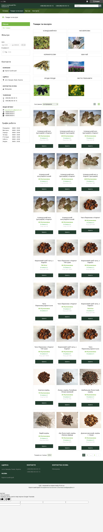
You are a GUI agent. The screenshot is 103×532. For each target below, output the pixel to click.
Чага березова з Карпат (90, 217)
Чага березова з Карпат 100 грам (67, 261)
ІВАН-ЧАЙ (84, 54)
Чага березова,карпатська (44, 304)
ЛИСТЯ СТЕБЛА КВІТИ (84, 78)
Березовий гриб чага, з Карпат (44, 261)
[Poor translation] (7, 499)
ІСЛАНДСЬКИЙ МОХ (50, 31)
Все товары (6, 28)
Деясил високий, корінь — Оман (90, 434)
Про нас (27, 11)
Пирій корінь (44, 433)
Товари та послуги (16, 11)
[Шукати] (99, 6)
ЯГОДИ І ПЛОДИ (49, 78)
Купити (44, 146)
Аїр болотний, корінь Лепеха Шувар (67, 434)
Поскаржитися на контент (49, 487)
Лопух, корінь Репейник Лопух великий (67, 391)
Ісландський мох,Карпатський (44, 175)
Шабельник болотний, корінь (90, 391)
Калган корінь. (44, 390)
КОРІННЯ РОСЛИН (50, 54)
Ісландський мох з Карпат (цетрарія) (67, 132)
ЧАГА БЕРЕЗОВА (84, 31)
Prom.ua (61, 485)
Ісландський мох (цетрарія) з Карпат (44, 132)
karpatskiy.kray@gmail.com (13, 110)
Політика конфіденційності (66, 487)
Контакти (35, 11)
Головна (5, 11)
